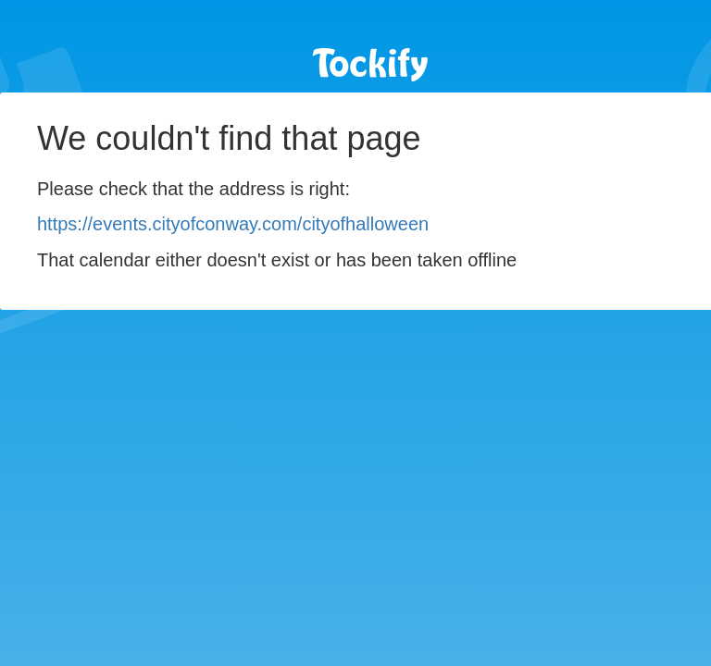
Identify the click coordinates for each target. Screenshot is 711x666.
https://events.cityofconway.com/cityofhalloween (233, 224)
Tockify (371, 65)
